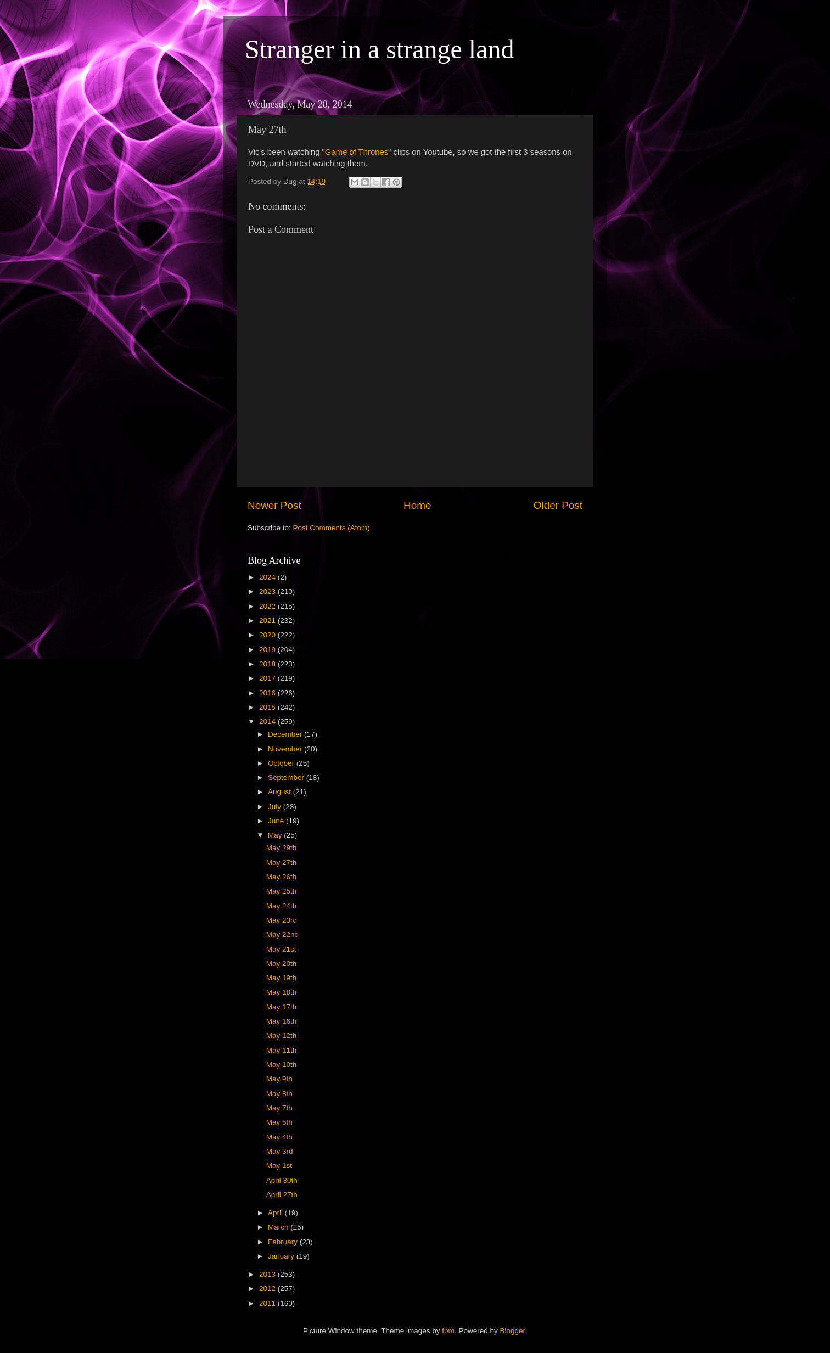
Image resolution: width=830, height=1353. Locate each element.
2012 (268, 1288)
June (277, 821)
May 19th (281, 978)
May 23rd (281, 920)
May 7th (279, 1108)
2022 (268, 606)
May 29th (281, 848)
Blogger (512, 1331)
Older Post (558, 505)
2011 (268, 1303)
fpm (448, 1331)
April (276, 1213)
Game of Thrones (356, 152)
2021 (268, 620)
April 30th (282, 1180)
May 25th (281, 891)
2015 (268, 707)
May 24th (281, 906)
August (280, 792)
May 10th (281, 1064)
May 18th (281, 992)
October (282, 763)
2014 (268, 721)
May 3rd (279, 1151)
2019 (268, 649)
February (284, 1242)
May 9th (279, 1079)
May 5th (279, 1122)
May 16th (281, 1021)
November (286, 749)
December (286, 734)
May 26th (281, 877)
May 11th (281, 1050)
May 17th (281, 1007)
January (282, 1256)
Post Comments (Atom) (331, 528)
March (279, 1227)
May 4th (279, 1137)
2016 (268, 693)
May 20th (281, 963)
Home (417, 505)
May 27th (281, 862)
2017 (268, 678)
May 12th (281, 1035)
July (275, 806)
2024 (268, 577)
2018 (268, 664)
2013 (268, 1274)
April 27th (282, 1195)
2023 (268, 591)
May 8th (279, 1094)
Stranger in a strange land (379, 49)
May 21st (281, 949)
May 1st (279, 1165)
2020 (268, 635)
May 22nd (282, 934)
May (276, 835)
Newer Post (274, 505)
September (287, 777)
